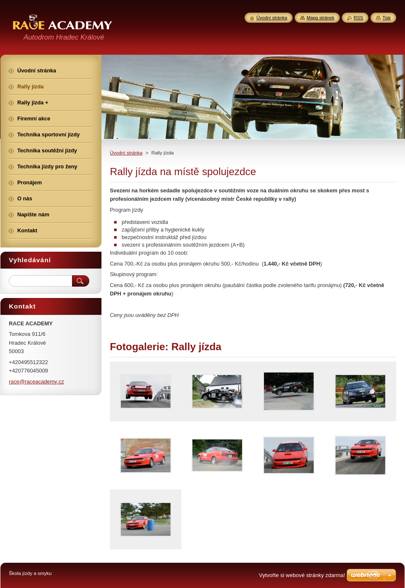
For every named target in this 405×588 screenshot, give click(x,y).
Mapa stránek (320, 17)
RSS (358, 17)
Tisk (386, 17)
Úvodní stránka (126, 152)
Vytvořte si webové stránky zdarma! (302, 575)
